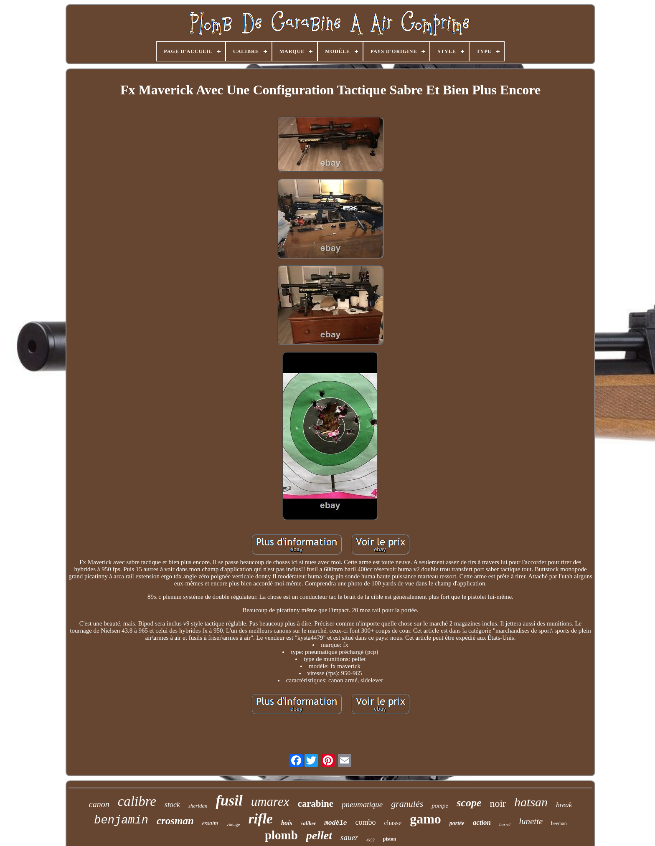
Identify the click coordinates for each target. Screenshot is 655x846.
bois (286, 822)
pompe (440, 805)
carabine (315, 803)
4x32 (370, 840)
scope (469, 803)
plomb (281, 835)
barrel (504, 824)
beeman (558, 823)
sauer (349, 837)
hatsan (531, 802)
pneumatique (362, 804)
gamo (425, 818)
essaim (210, 823)
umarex (270, 801)
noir (498, 803)
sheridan (198, 806)
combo (365, 822)
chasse (392, 822)
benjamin (121, 820)
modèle (335, 823)
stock (172, 804)
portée (457, 823)
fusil (229, 801)
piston (389, 839)
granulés (407, 803)
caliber (308, 823)
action (482, 822)
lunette (531, 821)
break (564, 805)
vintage (233, 824)
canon (99, 804)
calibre (137, 801)
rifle (260, 818)
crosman (175, 820)
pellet (319, 835)
